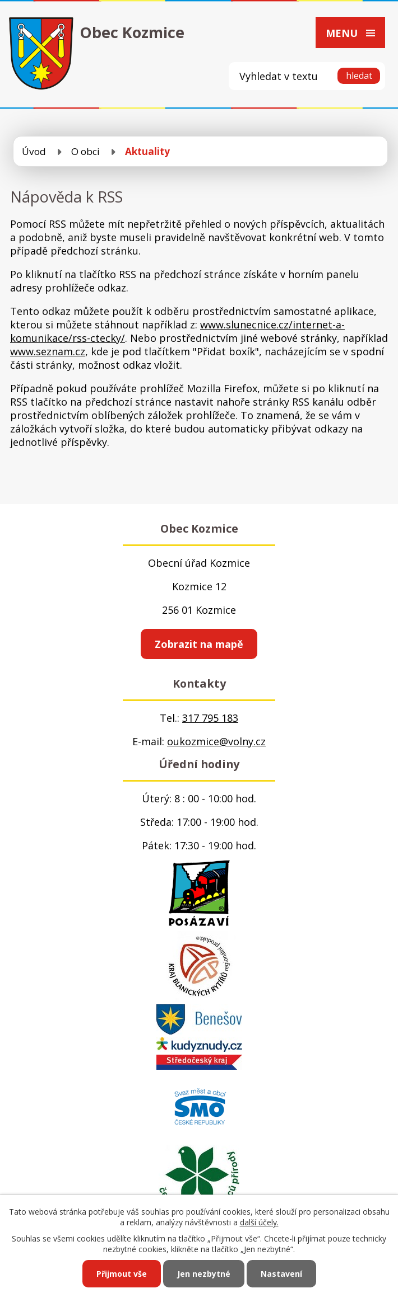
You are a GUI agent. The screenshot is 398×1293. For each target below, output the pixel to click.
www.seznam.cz (47, 351)
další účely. (259, 1222)
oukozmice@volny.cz (216, 741)
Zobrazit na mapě (199, 644)
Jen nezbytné (203, 1273)
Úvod (34, 151)
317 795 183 (210, 718)
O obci (85, 151)
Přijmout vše (121, 1273)
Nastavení (281, 1273)
